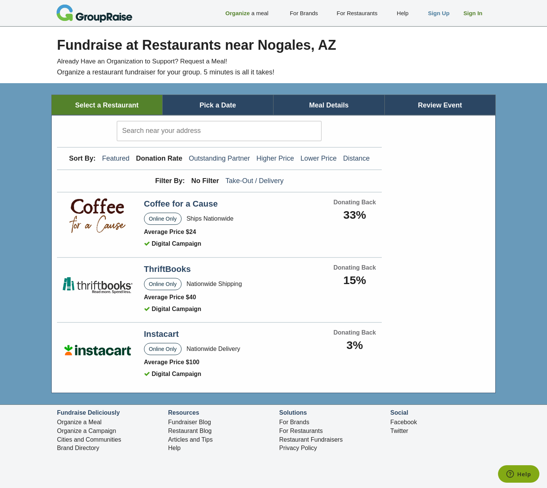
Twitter (399, 431)
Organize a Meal (79, 422)
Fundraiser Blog (189, 422)
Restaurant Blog (190, 431)
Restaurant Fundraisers (311, 439)
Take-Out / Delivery (255, 181)
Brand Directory (78, 448)
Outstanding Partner (219, 158)
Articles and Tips (190, 439)
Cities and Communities (89, 439)
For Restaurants (301, 431)
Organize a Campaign (86, 431)
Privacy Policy (298, 448)
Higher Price (275, 158)
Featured (116, 158)
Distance (356, 158)
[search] (219, 131)
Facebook (403, 422)
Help (174, 448)
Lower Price (318, 158)
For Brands (294, 422)
